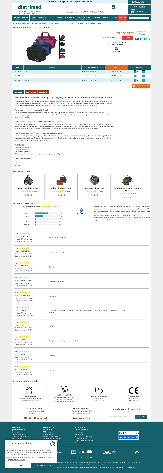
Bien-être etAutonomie (114, 18)
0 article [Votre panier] (140, 11)
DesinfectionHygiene (16, 18)
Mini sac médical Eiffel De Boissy (28, 188)
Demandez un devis (81, 418)
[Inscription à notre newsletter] (122, 417)
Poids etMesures (59, 18)
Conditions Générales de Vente (22, 436)
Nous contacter (87, 2)
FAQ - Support (75, 2)
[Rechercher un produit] (86, 7)
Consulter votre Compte (51, 436)
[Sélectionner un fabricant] (139, 18)
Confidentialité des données (52, 438)
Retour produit (63, 2)
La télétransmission (81, 438)
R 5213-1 (123, 462)
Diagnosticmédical (25, 18)
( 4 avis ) (34, 191)
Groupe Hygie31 (86, 458)
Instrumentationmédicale (69, 18)
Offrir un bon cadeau (81, 430)
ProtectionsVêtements (87, 18)
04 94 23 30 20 (30, 418)
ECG (51, 17)
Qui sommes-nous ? (18, 430)
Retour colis (15, 432)
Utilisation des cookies (17, 460)
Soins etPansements (79, 18)
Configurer (18, 465)
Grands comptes (80, 443)
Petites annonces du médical (84, 441)
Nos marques (79, 432)
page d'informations (142, 220)
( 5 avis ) (133, 193)
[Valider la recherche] (113, 7)
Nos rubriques (79, 434)
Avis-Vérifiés (136, 207)
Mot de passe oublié (49, 434)
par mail (43, 418)
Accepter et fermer (44, 465)
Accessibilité (52, 2)
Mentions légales (17, 438)
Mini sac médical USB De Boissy (61, 188)
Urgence (105, 17)
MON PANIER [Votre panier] (139, 7)
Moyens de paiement (18, 434)
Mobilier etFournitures (42, 18)
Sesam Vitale (34, 18)
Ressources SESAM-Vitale (83, 436)
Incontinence (96, 17)
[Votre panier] (132, 11)
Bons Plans (122, 17)
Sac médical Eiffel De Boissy (94, 188)
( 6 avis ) (100, 191)
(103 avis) (142, 34)
